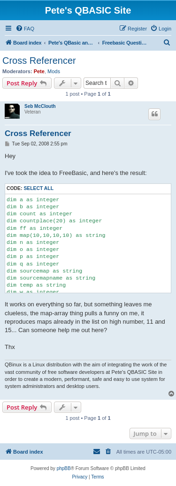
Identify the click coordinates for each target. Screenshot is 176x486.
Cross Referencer (39, 60)
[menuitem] (24, 28)
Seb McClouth (40, 106)
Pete (39, 71)
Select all (38, 188)
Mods (53, 71)
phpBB (64, 468)
